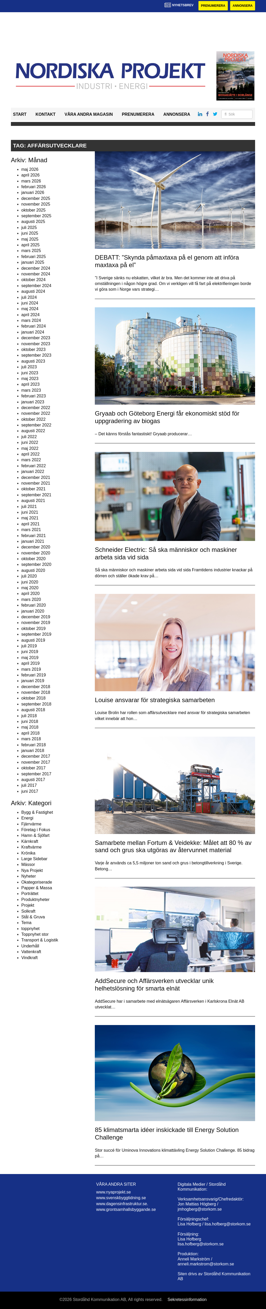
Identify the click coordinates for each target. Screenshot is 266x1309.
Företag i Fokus (35, 830)
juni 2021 (29, 512)
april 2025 (30, 245)
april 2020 (30, 594)
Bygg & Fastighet (37, 812)
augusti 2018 (33, 710)
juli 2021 (29, 506)
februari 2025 (33, 256)
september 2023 (36, 355)
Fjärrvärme (31, 824)
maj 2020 (29, 588)
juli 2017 (29, 785)
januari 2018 (32, 750)
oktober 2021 (33, 489)
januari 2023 (32, 402)
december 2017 (35, 756)
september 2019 (36, 634)
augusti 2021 (33, 500)
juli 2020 (29, 576)
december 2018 (35, 686)
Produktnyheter (35, 899)
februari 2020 (33, 605)
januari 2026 (32, 193)
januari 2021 (32, 541)
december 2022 (35, 407)
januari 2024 (32, 332)
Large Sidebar (34, 859)
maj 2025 (29, 239)
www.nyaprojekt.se (113, 1192)
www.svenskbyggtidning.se (121, 1198)
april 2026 (30, 175)
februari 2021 (33, 535)
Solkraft (28, 911)
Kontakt (46, 114)
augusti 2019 (33, 640)
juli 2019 (29, 646)
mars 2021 (31, 529)
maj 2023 (29, 378)
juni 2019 (29, 651)
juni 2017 (29, 791)
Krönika (28, 853)
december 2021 (35, 477)
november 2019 (35, 622)
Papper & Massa (36, 888)
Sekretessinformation (187, 1300)
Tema (26, 922)
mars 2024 (31, 320)
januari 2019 (32, 681)
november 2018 (35, 692)
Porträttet (29, 893)
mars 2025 (31, 250)
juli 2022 (29, 437)
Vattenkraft (31, 951)
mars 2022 (31, 460)
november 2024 (35, 274)
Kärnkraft (29, 841)
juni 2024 (29, 303)
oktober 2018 (33, 698)
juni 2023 (29, 373)
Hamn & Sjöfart (35, 835)
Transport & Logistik (39, 940)
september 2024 (36, 285)
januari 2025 (32, 262)
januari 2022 (32, 471)
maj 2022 (29, 448)
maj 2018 (29, 727)
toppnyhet (30, 928)
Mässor (28, 865)
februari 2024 (33, 326)
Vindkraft (29, 957)
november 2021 (35, 483)
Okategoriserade (36, 882)
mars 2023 (31, 390)
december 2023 (35, 338)
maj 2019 (29, 657)
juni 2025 (29, 233)
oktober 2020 (33, 559)
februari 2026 (33, 187)
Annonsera (242, 6)
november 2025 (35, 204)
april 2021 (30, 524)
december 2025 (35, 198)
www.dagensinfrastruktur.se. (122, 1204)
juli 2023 (29, 367)
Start (19, 114)
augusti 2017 (33, 779)
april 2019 (30, 663)
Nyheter (28, 876)
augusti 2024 (33, 291)
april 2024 (30, 315)
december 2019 (35, 617)
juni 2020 (29, 582)
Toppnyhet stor (35, 934)
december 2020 (35, 547)
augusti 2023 (33, 361)
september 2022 (36, 425)
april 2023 (30, 384)
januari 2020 (32, 611)
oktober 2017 (33, 768)
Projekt (27, 905)
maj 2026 (29, 169)
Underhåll (30, 946)
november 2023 (35, 344)
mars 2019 (31, 669)
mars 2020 (31, 599)
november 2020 (35, 553)
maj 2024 (29, 309)
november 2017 (35, 762)
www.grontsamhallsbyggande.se (126, 1209)
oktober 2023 (33, 349)
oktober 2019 (33, 628)
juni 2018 (29, 721)
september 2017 (36, 774)
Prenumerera (213, 6)
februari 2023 (33, 396)
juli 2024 (29, 297)
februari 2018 (33, 745)
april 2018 (30, 733)
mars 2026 (31, 181)
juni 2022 (29, 442)
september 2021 (36, 495)
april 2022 (30, 454)
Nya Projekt (32, 870)
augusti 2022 (33, 431)
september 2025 (36, 216)
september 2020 (36, 564)
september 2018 (36, 704)
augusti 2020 (33, 570)
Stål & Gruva (33, 917)
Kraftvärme (31, 847)
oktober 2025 (33, 210)
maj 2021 (29, 518)
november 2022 (35, 413)
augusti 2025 (33, 222)
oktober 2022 (33, 419)
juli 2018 (29, 716)
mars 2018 (31, 739)
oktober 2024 (33, 279)
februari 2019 (33, 675)
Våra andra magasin (88, 114)
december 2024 (35, 268)
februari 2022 (33, 466)
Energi (27, 818)
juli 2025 (29, 227)
